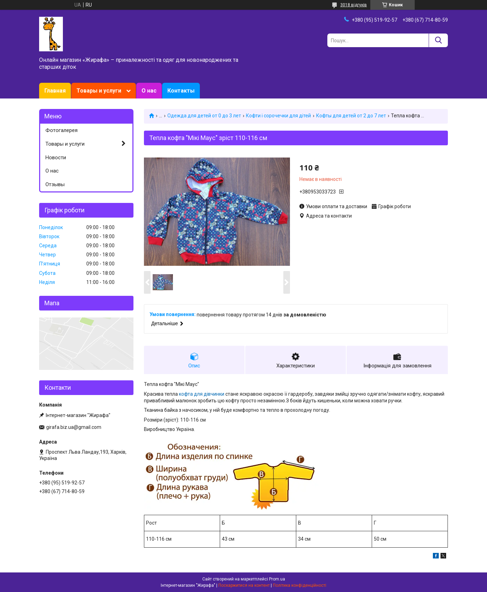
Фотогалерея (61, 130)
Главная (55, 90)
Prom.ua (277, 579)
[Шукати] (438, 40)
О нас (149, 90)
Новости (55, 157)
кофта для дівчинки (201, 394)
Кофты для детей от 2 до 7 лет (351, 115)
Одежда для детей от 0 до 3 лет (204, 115)
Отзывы (55, 184)
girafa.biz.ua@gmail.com (73, 427)
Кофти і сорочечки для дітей (278, 115)
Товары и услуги (99, 90)
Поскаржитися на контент (244, 585)
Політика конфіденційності (299, 585)
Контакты (181, 90)
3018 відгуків (353, 4)
